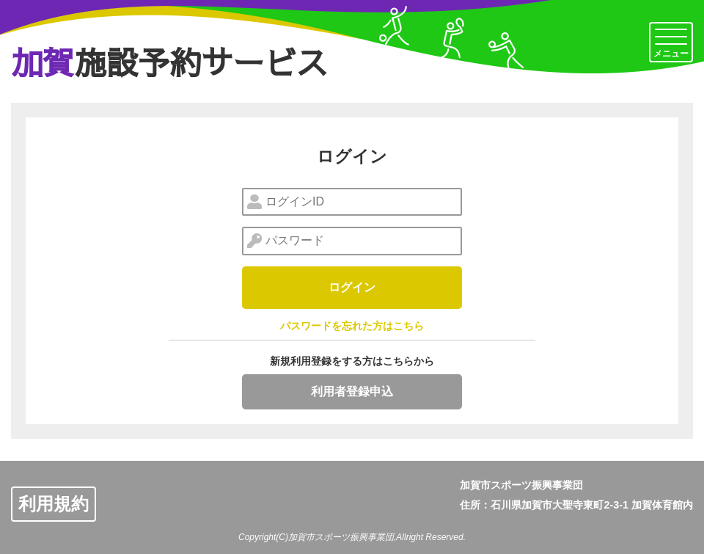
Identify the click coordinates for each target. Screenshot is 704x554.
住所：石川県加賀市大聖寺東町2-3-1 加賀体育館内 (576, 505)
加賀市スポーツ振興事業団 (521, 485)
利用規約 (53, 504)
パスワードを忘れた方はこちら (352, 326)
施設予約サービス (169, 62)
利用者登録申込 (352, 391)
